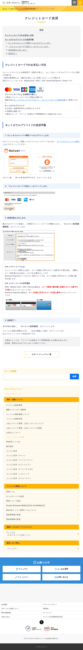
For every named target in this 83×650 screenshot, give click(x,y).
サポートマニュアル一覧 (38, 354)
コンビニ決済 (42, 451)
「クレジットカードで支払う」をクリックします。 (29, 47)
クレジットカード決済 (42, 437)
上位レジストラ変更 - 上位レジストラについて (42, 423)
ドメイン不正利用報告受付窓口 (53, 617)
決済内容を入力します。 (18, 50)
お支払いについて (42, 433)
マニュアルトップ (42, 394)
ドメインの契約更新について (42, 414)
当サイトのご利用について (10, 608)
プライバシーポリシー (50, 604)
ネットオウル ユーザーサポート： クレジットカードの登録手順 (39, 100)
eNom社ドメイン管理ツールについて (42, 510)
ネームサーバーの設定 (42, 496)
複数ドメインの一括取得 (42, 410)
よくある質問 (61, 569)
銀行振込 (42, 446)
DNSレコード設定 (42, 501)
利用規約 (46, 608)
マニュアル (22, 569)
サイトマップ (47, 613)
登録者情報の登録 (42, 515)
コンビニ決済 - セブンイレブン (42, 465)
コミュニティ (43, 548)
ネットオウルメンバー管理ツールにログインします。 (30, 43)
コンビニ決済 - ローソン (42, 455)
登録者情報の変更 (42, 519)
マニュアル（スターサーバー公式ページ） (42, 534)
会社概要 (4, 604)
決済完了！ (12, 54)
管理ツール (42, 492)
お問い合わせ (61, 577)
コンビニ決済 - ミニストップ (42, 474)
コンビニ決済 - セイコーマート (42, 478)
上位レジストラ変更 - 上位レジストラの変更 (42, 428)
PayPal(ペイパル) (42, 442)
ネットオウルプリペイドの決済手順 (19, 40)
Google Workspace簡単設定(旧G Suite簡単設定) (42, 505)
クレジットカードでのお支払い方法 (19, 35)
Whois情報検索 (6, 613)
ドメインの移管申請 (42, 419)
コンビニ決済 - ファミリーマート (42, 460)
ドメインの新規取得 (42, 405)
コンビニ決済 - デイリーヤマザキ (42, 469)
